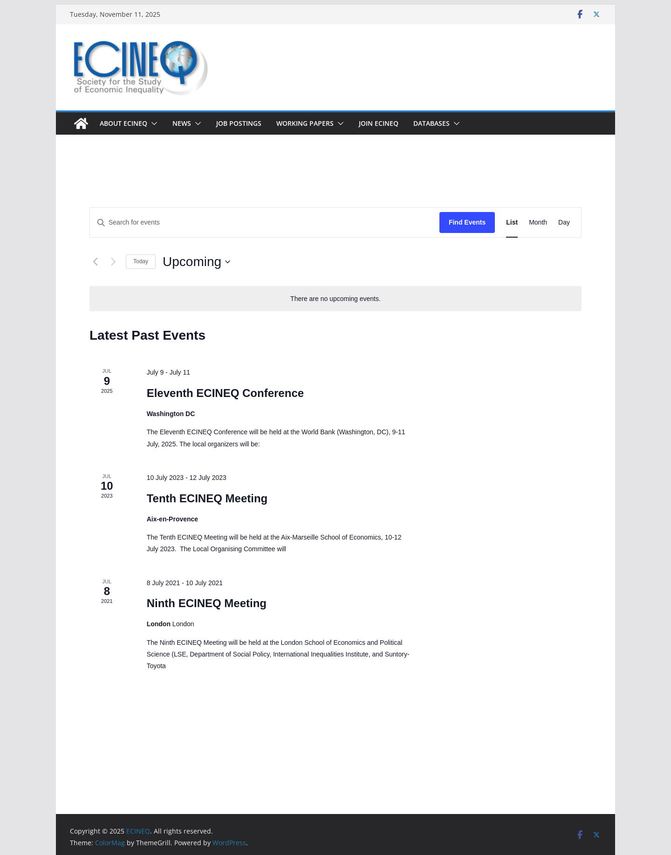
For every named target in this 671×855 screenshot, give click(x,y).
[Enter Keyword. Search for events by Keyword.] (264, 222)
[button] (152, 123)
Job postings (238, 123)
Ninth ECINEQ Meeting (207, 603)
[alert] (335, 299)
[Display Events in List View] (512, 222)
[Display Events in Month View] (538, 222)
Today (140, 261)
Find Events (467, 222)
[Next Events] (113, 261)
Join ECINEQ (378, 123)
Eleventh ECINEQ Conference (225, 393)
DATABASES (431, 123)
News (181, 123)
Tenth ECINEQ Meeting (207, 498)
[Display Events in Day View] (564, 222)
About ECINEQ (123, 123)
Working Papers (305, 123)
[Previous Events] (95, 261)
